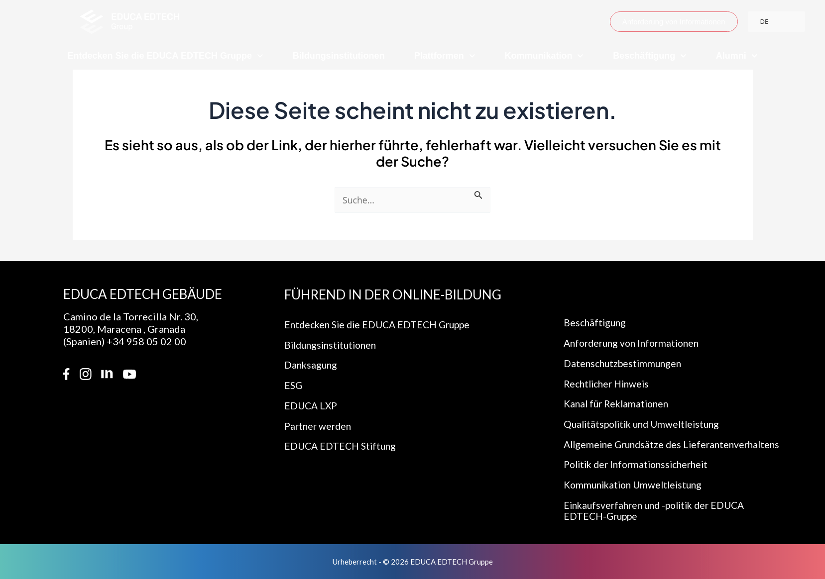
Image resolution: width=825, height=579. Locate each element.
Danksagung (311, 350)
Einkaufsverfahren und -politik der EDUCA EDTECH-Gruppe (659, 510)
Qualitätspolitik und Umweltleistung (646, 410)
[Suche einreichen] (479, 197)
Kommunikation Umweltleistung (636, 484)
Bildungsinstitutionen (339, 56)
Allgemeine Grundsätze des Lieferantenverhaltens (625, 436)
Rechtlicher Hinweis (609, 369)
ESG (293, 371)
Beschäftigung (650, 56)
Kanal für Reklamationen (619, 389)
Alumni (737, 56)
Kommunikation (544, 56)
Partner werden (319, 412)
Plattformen (444, 56)
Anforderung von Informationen (635, 327)
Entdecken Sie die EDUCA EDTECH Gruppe (165, 56)
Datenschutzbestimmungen (625, 348)
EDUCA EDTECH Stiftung (342, 433)
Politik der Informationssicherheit (640, 463)
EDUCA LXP (312, 391)
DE (764, 21)
